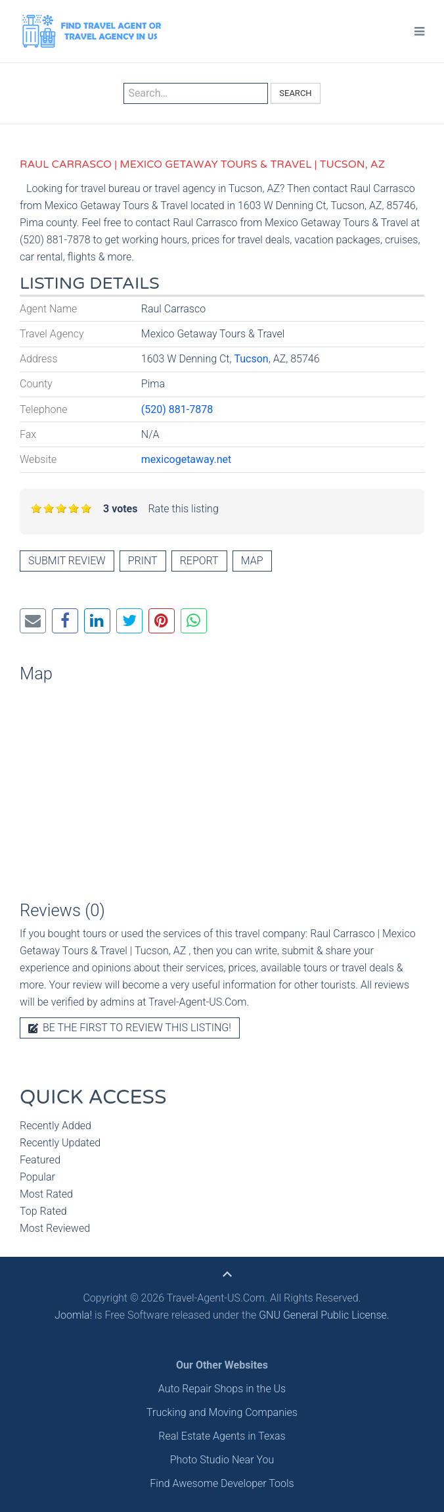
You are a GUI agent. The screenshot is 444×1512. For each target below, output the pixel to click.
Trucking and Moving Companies (222, 1412)
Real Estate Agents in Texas (221, 1436)
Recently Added (55, 1125)
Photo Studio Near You (222, 1459)
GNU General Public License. (324, 1315)
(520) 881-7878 (177, 409)
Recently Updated (60, 1142)
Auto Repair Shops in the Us (222, 1388)
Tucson (251, 359)
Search (295, 93)
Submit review (67, 560)
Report (199, 560)
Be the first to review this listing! (129, 1027)
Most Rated (46, 1194)
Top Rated (43, 1211)
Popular (37, 1177)
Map (252, 560)
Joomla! (73, 1315)
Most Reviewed (55, 1228)
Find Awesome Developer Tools (222, 1483)
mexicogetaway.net (186, 459)
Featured (40, 1160)
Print (143, 560)
